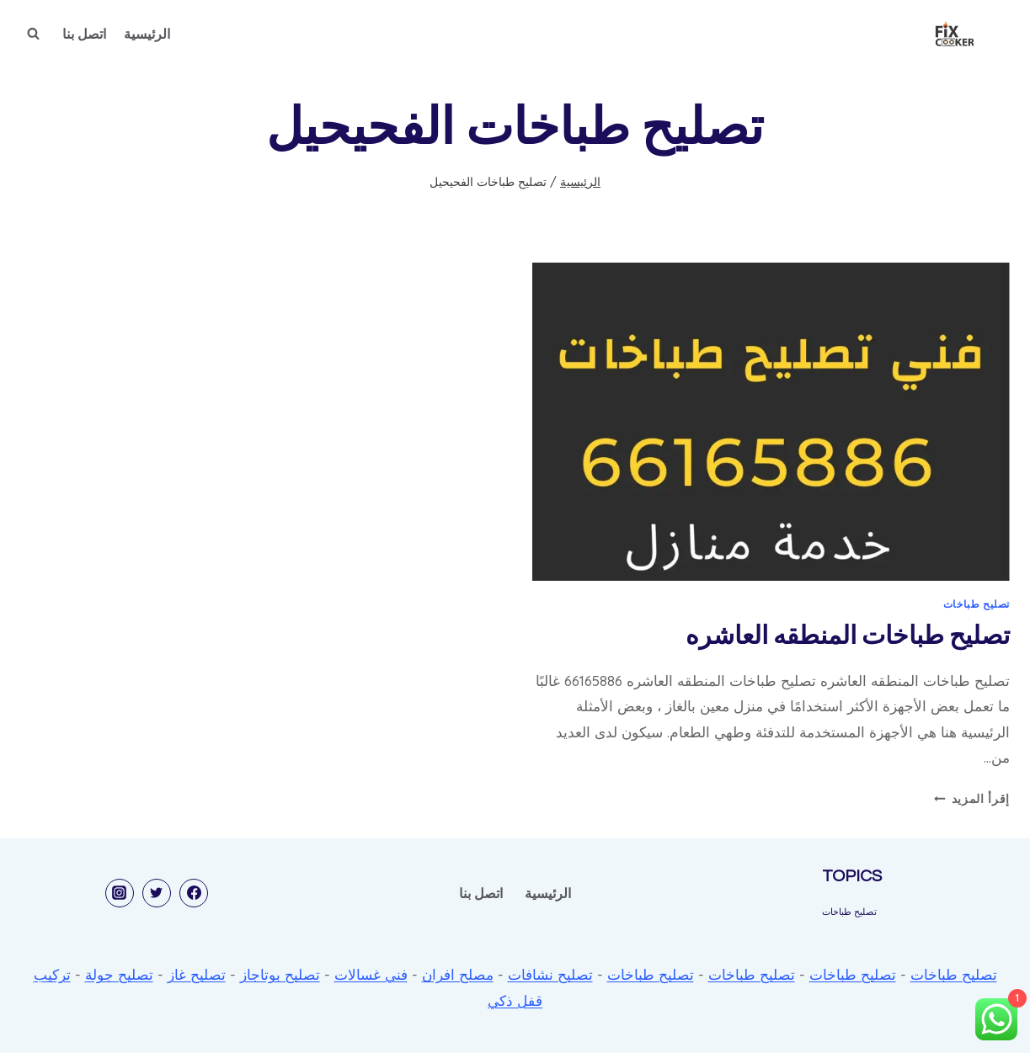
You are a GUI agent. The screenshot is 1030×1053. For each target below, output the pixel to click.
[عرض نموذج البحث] (32, 33)
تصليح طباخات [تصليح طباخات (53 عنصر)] (849, 911)
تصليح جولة (119, 974)
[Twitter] (156, 893)
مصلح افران (458, 974)
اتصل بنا (84, 33)
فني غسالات (371, 974)
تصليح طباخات (976, 604)
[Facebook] (193, 893)
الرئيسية (147, 33)
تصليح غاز (197, 974)
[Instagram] (119, 893)
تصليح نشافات (550, 974)
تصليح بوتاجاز (280, 974)
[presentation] (771, 422)
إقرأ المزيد (972, 798)
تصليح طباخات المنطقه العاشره (848, 636)
